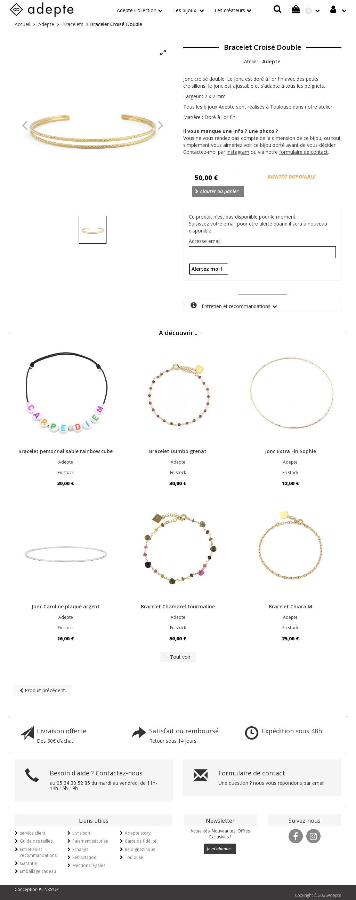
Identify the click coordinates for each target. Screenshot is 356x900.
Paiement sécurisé (90, 841)
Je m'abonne (218, 849)
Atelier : (262, 61)
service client (32, 833)
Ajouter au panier (216, 191)
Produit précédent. (43, 690)
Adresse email (204, 241)
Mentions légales (88, 865)
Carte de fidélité (140, 841)
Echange (80, 849)
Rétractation (84, 857)
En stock (66, 472)
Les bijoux (185, 10)
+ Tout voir (178, 657)
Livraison (81, 833)
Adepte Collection (136, 10)
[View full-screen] (163, 53)
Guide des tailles (36, 841)
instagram (238, 152)
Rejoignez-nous (140, 849)
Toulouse (134, 857)
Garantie (28, 863)
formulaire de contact (303, 152)
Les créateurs (230, 10)
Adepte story (138, 833)
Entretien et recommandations (230, 305)
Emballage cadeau (38, 871)
